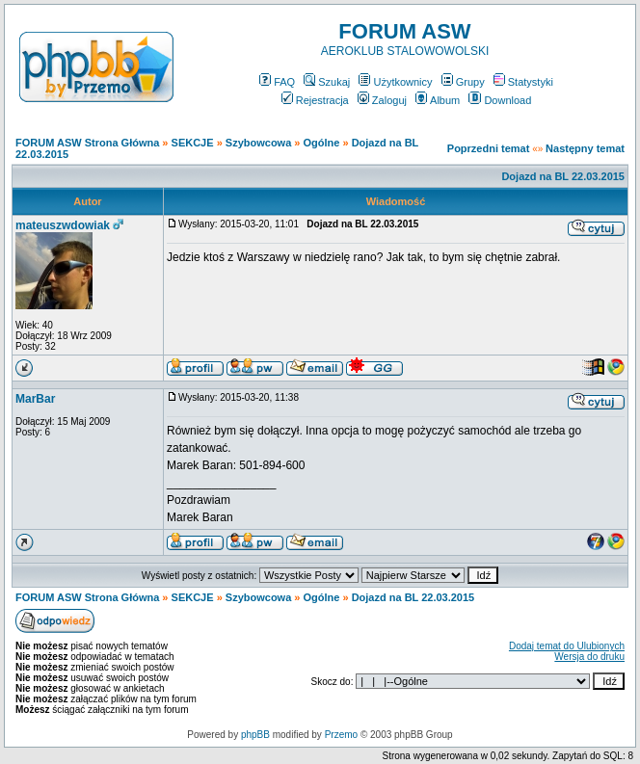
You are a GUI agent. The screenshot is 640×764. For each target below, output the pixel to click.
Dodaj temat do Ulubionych (567, 646)
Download (499, 100)
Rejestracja (315, 100)
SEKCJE (193, 142)
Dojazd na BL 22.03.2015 (563, 176)
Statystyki (523, 82)
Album (437, 100)
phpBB (255, 734)
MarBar (35, 399)
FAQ (277, 82)
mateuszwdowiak (62, 225)
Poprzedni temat (488, 148)
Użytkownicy (395, 82)
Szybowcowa (258, 142)
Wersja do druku (589, 656)
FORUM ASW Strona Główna (87, 142)
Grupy (463, 82)
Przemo (341, 734)
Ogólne (322, 142)
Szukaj (327, 82)
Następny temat (585, 148)
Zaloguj (382, 100)
